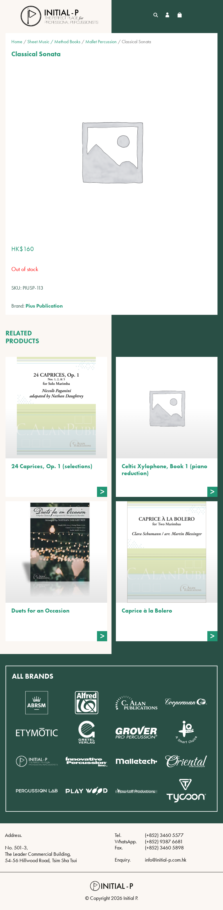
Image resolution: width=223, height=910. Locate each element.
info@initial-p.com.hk (165, 859)
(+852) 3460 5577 (164, 835)
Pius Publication (44, 305)
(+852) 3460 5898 (164, 847)
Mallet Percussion (101, 42)
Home (16, 42)
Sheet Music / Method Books (53, 42)
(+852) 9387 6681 (164, 841)
